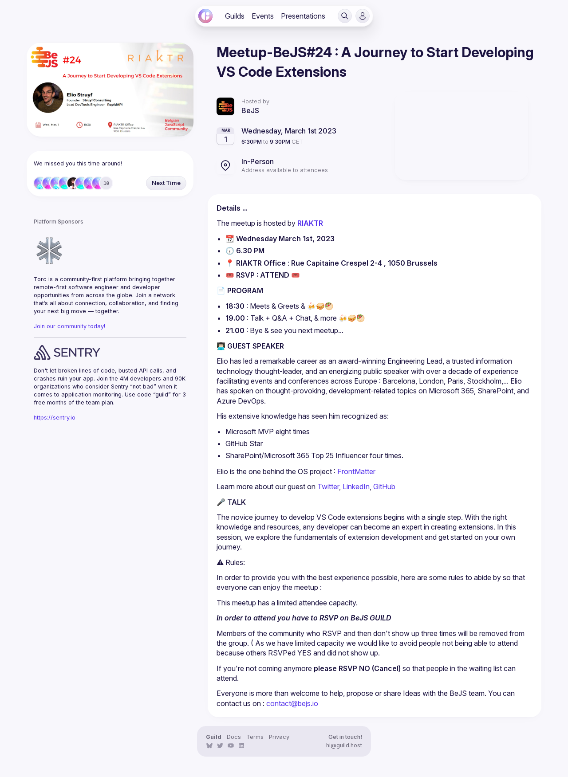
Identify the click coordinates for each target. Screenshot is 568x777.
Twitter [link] (328, 486)
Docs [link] (234, 737)
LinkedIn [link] (356, 486)
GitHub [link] (384, 486)
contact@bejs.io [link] (292, 703)
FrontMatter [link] (356, 471)
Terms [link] (255, 737)
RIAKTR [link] (311, 223)
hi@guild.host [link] (344, 745)
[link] (205, 16)
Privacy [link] (279, 737)
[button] (345, 16)
